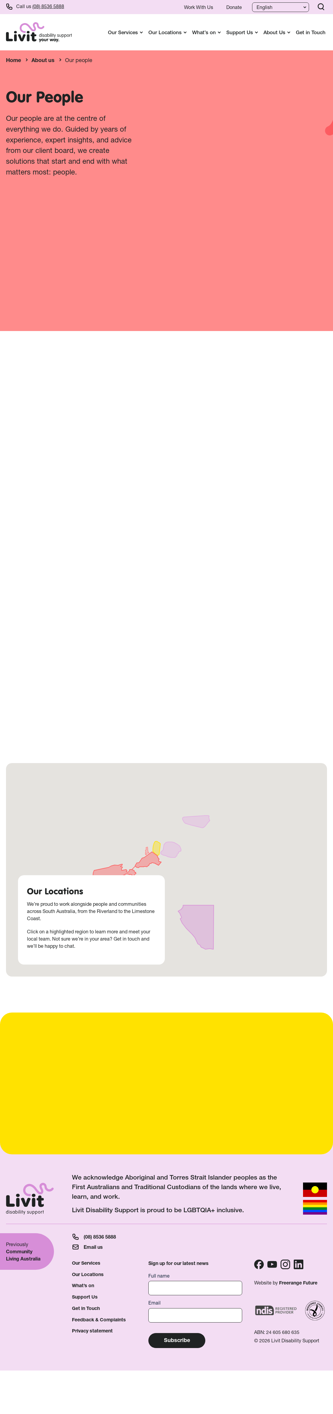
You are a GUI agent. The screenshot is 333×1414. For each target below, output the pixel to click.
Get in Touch (311, 32)
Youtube (272, 1264)
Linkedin (298, 1264)
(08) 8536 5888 (48, 6)
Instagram (285, 1264)
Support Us (85, 1297)
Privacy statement (92, 1331)
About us (43, 60)
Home (13, 60)
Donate (234, 7)
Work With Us (198, 7)
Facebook (259, 1264)
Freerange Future (298, 1283)
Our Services (86, 1263)
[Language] (279, 7)
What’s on (83, 1285)
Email (154, 1303)
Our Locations (88, 1274)
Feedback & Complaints (99, 1320)
